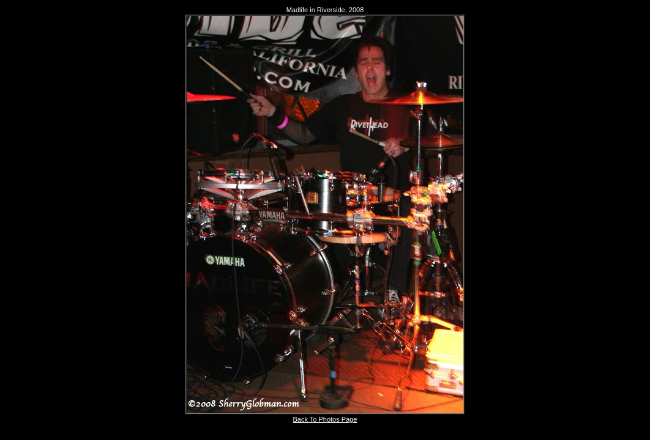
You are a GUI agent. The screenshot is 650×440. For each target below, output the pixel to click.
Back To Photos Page (325, 419)
